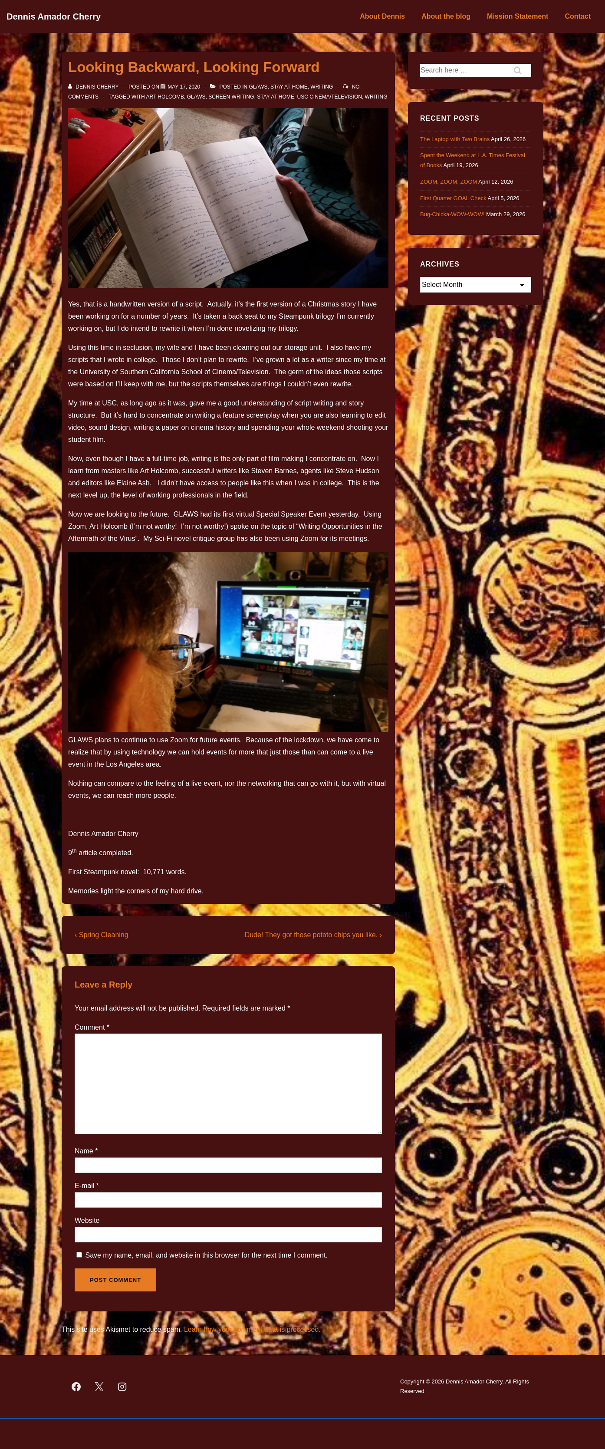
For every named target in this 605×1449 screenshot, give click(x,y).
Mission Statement (517, 16)
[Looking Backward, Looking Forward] (184, 87)
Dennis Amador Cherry (54, 16)
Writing (321, 87)
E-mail (84, 1185)
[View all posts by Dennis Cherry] (94, 87)
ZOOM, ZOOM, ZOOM (448, 181)
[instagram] (122, 1386)
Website (87, 1220)
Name (84, 1151)
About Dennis (382, 16)
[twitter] (99, 1386)
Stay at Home (289, 87)
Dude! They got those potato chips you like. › (313, 935)
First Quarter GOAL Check (453, 198)
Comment (92, 1027)
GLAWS (258, 87)
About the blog (445, 16)
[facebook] (76, 1386)
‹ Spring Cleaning (101, 935)
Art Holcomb (165, 97)
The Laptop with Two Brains (455, 139)
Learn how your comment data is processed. (252, 1329)
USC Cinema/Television (329, 97)
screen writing (231, 97)
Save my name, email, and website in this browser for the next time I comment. (206, 1255)
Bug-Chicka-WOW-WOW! (452, 214)
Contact (578, 16)
